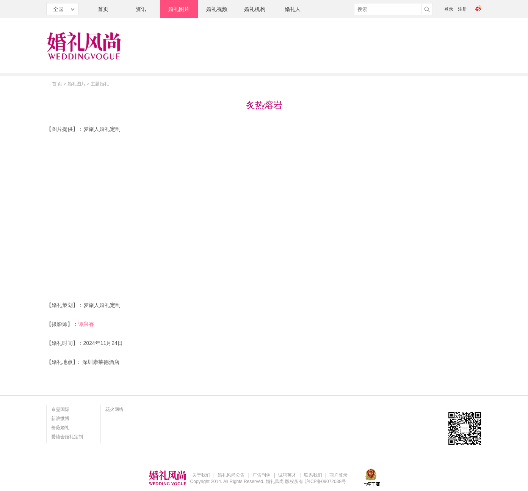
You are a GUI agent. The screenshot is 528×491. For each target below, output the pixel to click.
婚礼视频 (216, 9)
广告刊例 (261, 475)
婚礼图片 (179, 9)
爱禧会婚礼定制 (67, 436)
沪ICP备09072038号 (325, 481)
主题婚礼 (100, 84)
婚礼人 (293, 9)
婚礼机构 (254, 9)
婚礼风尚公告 (231, 475)
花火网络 (114, 409)
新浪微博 (60, 418)
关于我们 (201, 475)
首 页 (57, 84)
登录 (448, 9)
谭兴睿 (86, 324)
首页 (103, 9)
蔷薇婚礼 (60, 427)
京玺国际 (60, 409)
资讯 (141, 9)
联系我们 (313, 475)
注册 (462, 9)
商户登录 (338, 475)
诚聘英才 (287, 475)
